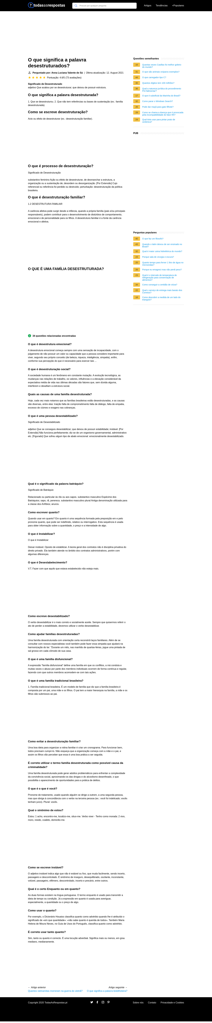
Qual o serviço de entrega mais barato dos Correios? (162, 291)
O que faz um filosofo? (152, 238)
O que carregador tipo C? (154, 77)
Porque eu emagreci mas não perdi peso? (162, 269)
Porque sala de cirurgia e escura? (158, 257)
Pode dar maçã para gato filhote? (158, 107)
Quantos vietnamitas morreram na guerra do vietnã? (55, 991)
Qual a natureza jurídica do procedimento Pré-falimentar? (161, 89)
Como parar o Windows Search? (157, 101)
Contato (152, 1002)
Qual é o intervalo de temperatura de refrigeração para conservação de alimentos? (159, 277)
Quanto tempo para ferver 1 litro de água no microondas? (162, 263)
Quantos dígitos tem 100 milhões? (158, 83)
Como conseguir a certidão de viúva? (159, 284)
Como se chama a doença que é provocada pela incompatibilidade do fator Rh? (162, 113)
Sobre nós (138, 1002)
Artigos (147, 5)
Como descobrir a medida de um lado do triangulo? (161, 298)
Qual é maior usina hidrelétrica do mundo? (162, 251)
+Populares (178, 5)
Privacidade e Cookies (172, 1002)
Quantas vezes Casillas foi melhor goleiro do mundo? (161, 66)
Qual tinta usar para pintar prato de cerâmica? (158, 120)
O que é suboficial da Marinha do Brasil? (161, 95)
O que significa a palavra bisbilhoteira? (107, 991)
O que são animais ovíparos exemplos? (160, 72)
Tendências (162, 5)
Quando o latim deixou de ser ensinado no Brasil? (162, 245)
